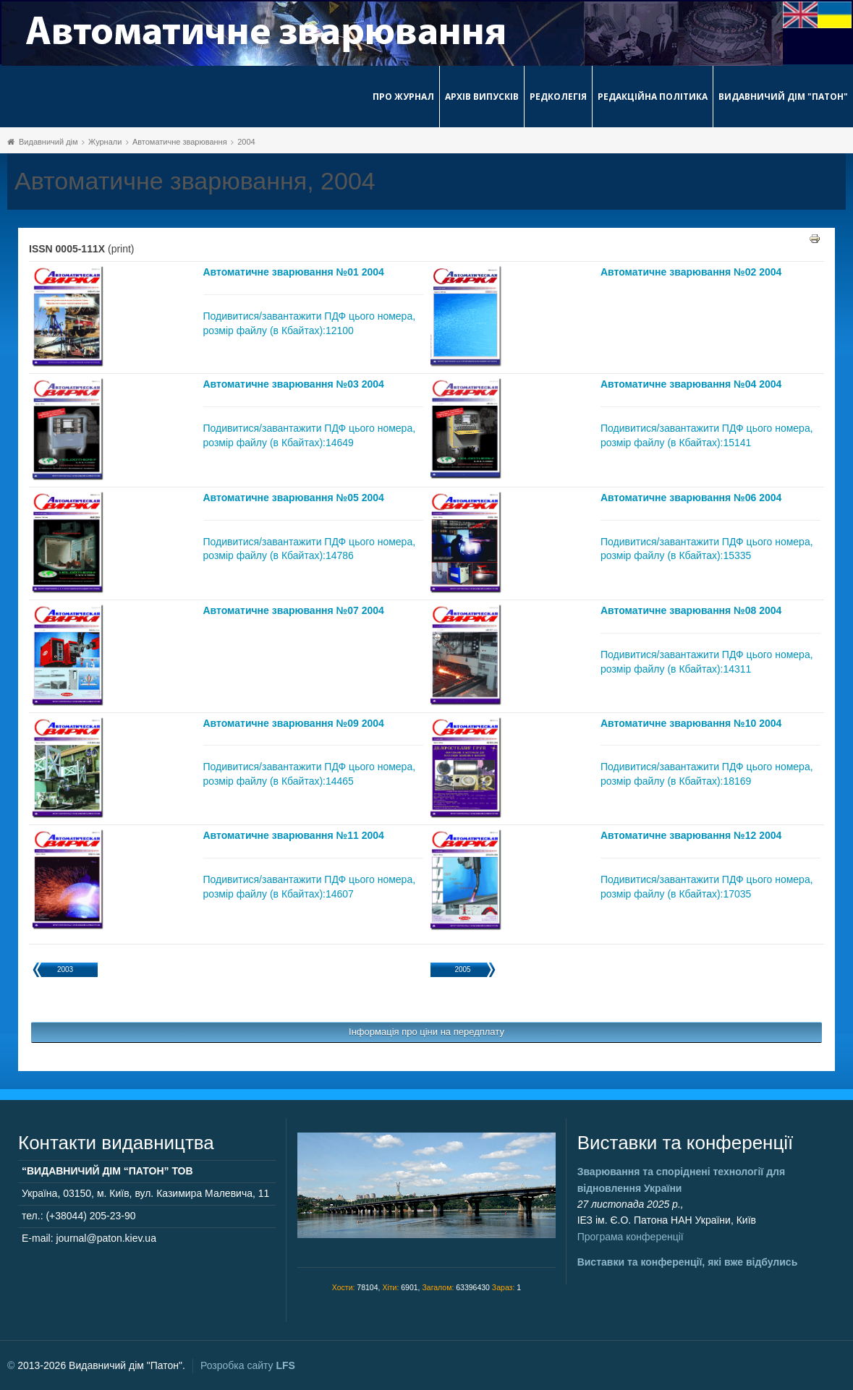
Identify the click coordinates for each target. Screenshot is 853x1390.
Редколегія (558, 96)
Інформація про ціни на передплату (426, 1031)
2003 (65, 969)
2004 (246, 141)
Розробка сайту (247, 1365)
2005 (462, 969)
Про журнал (403, 96)
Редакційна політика (653, 96)
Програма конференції (630, 1236)
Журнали (105, 141)
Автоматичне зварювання (179, 141)
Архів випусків (482, 96)
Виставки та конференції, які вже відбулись (687, 1262)
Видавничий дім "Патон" (783, 96)
